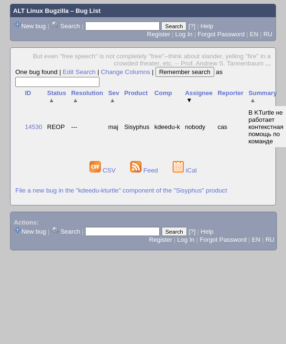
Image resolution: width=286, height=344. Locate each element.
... (268, 63)
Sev (113, 96)
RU (268, 34)
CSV (103, 170)
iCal (185, 170)
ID (28, 93)
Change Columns (125, 71)
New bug (34, 26)
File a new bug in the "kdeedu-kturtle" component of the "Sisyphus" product (121, 190)
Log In (183, 34)
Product (136, 93)
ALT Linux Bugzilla (41, 10)
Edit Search (79, 71)
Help (206, 26)
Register (158, 34)
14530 (33, 126)
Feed (145, 170)
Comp (163, 93)
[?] (191, 26)
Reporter (230, 93)
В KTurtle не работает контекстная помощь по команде (265, 127)
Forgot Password (221, 34)
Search (70, 26)
